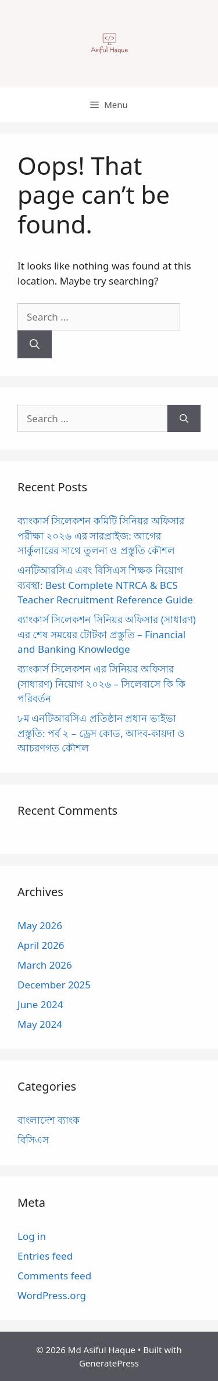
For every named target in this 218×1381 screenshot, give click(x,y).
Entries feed (45, 1256)
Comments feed (54, 1275)
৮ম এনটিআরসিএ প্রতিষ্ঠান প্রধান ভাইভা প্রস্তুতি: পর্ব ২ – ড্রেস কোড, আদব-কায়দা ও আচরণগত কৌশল (101, 732)
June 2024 (40, 1004)
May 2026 (39, 925)
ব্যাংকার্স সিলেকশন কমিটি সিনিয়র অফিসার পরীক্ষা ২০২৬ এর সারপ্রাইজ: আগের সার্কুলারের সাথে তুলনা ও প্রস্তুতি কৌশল (100, 535)
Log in (31, 1236)
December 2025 (54, 984)
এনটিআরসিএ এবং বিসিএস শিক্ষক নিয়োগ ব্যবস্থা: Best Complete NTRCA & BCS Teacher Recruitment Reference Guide (105, 584)
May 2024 (39, 1024)
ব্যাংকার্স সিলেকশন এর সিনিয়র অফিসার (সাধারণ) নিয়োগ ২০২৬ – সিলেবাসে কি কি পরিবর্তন (101, 683)
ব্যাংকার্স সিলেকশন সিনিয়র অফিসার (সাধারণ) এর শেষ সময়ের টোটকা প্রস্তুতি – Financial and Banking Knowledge (106, 634)
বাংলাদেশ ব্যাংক (48, 1120)
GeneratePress (109, 1363)
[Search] (34, 344)
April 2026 (40, 945)
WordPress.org (51, 1295)
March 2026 (44, 965)
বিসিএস (33, 1139)
